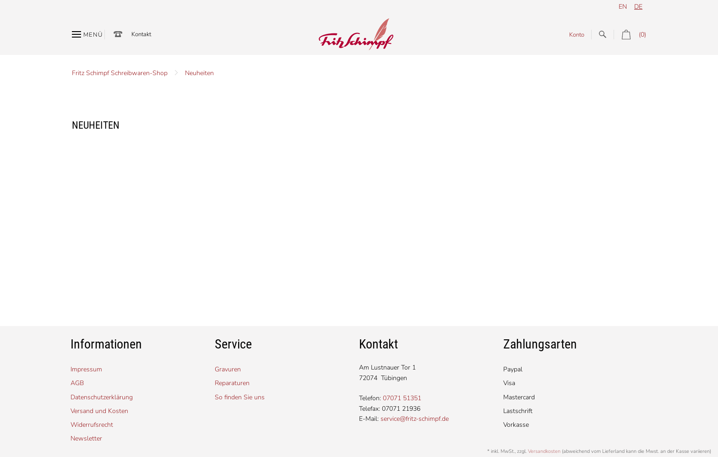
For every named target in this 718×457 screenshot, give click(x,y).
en (623, 6)
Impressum (86, 369)
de (638, 6)
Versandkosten (544, 451)
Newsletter (86, 438)
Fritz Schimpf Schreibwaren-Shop (120, 73)
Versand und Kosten (99, 411)
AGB (77, 383)
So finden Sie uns (240, 397)
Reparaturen (232, 383)
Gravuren (228, 369)
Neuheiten (199, 73)
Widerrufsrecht (92, 424)
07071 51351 (402, 398)
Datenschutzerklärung (102, 397)
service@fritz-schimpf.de (415, 418)
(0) (630, 34)
